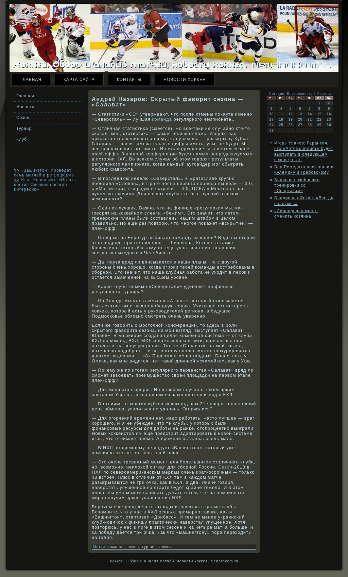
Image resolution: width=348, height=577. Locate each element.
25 (281, 125)
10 (271, 114)
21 (310, 119)
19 (291, 119)
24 (271, 125)
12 (291, 114)
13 (300, 114)
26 (291, 125)
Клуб (21, 139)
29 (319, 125)
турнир (149, 547)
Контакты (129, 79)
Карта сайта (79, 79)
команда (162, 119)
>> (16, 170)
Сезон (23, 117)
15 (319, 114)
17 (271, 119)
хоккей (165, 547)
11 (281, 114)
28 (310, 125)
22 (319, 119)
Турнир (24, 128)
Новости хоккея (184, 79)
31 (271, 130)
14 (310, 114)
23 (329, 119)
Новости (25, 106)
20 (300, 119)
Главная (30, 79)
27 (300, 125)
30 (329, 125)
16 (329, 114)
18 (281, 119)
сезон (133, 547)
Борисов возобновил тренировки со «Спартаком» (297, 185)
